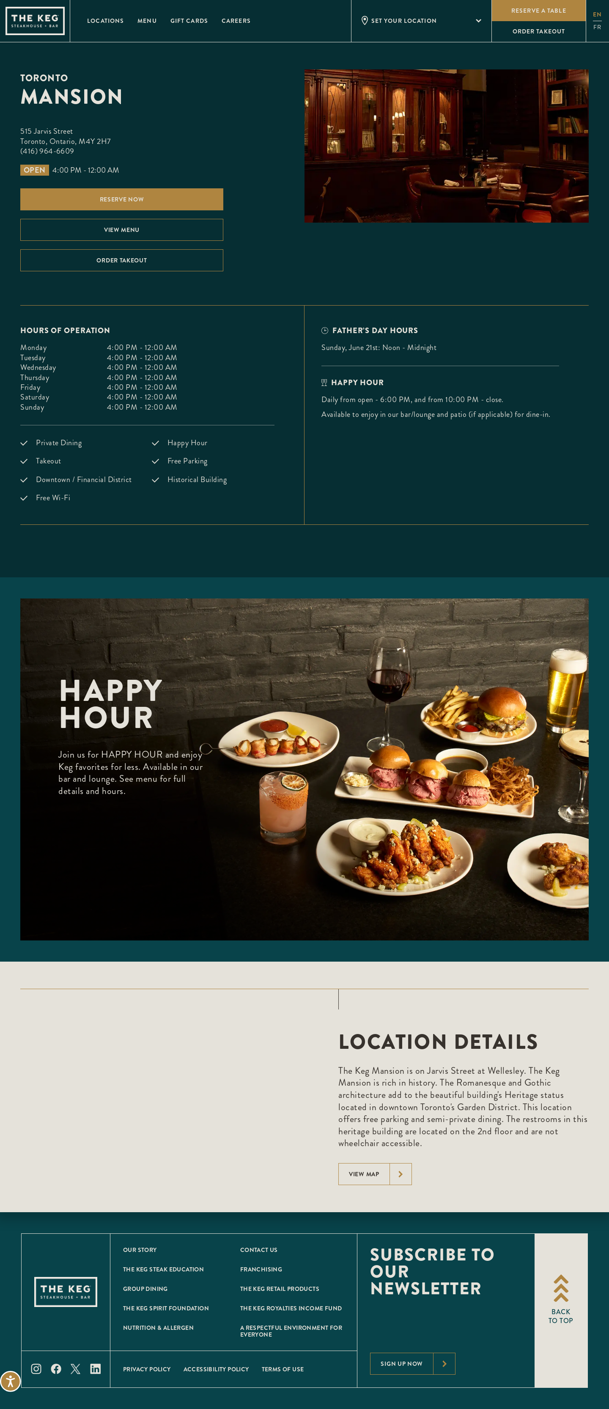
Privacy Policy (147, 1369)
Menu (146, 21)
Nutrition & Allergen (158, 1328)
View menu (122, 230)
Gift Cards (189, 21)
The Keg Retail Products (279, 1289)
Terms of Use (283, 1369)
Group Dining (145, 1289)
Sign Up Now (418, 1363)
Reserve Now (122, 199)
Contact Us (259, 1250)
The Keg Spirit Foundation (166, 1308)
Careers (236, 21)
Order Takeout (121, 260)
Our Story (140, 1250)
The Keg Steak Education (163, 1269)
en (597, 14)
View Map (380, 1174)
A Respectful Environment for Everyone (291, 1331)
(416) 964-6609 (47, 151)
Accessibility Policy (216, 1369)
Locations (105, 21)
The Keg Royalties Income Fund (291, 1308)
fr (597, 27)
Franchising (261, 1269)
